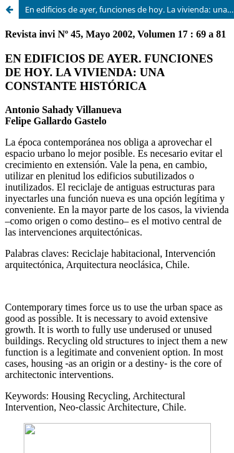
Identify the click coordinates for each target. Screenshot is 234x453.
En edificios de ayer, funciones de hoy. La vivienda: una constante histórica (129, 9)
